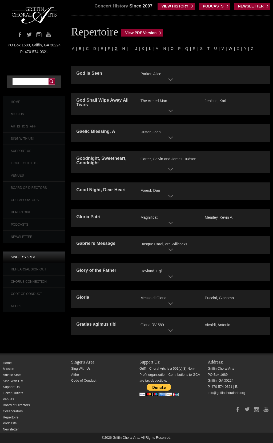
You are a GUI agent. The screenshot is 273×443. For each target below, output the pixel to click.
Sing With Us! (22, 139)
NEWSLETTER (251, 6)
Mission (17, 114)
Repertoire (21, 212)
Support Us (21, 151)
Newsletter (21, 237)
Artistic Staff (23, 126)
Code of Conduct (26, 294)
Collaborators (25, 200)
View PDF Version (140, 33)
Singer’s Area (23, 257)
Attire (16, 306)
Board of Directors (29, 188)
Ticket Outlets (24, 163)
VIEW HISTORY (175, 6)
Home (15, 102)
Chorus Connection (29, 282)
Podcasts (19, 224)
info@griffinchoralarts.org (226, 393)
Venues (17, 175)
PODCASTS (213, 6)
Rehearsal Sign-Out (28, 269)
